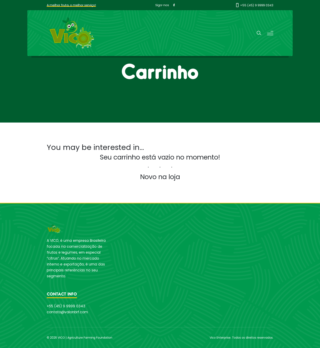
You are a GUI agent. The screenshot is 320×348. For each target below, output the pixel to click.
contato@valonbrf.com (67, 312)
